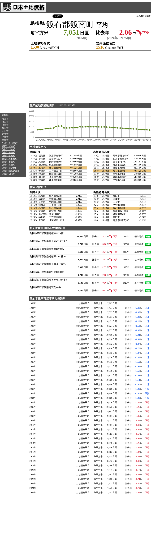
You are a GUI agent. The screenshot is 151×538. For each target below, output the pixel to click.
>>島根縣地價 (143, 16)
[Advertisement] (13, 62)
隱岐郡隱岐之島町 (11, 171)
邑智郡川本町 (8, 149)
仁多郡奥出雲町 (9, 143)
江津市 (5, 137)
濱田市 (5, 122)
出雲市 (5, 125)
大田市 (5, 131)
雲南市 (5, 140)
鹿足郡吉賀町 (8, 162)
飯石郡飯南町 (8, 146)
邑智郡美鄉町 (8, 152)
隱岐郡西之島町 (9, 168)
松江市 (5, 119)
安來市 (5, 134)
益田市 (5, 128)
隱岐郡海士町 (8, 165)
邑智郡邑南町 (8, 155)
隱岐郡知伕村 (8, 174)
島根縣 (5, 115)
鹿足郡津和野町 (9, 158)
